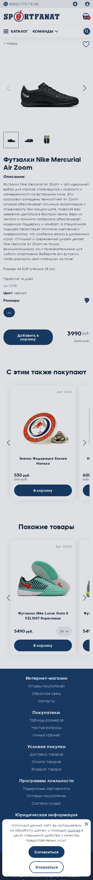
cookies (74, 830)
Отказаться (46, 867)
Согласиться (46, 852)
